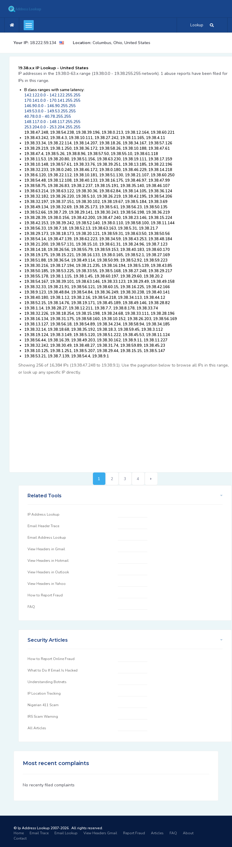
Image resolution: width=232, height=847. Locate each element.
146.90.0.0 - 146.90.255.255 (50, 106)
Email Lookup (66, 833)
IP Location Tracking (44, 693)
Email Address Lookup (47, 537)
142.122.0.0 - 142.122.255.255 (52, 95)
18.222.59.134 (43, 43)
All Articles (37, 728)
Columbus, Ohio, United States (121, 43)
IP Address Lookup (43, 514)
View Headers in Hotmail (48, 560)
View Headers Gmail (100, 833)
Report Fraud (134, 833)
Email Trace (39, 833)
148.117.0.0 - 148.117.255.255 (52, 122)
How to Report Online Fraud (51, 658)
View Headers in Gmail (46, 549)
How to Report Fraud (45, 595)
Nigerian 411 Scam (43, 705)
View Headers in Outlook (48, 572)
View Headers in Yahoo (47, 583)
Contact (20, 838)
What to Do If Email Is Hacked (53, 670)
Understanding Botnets (47, 682)
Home (19, 833)
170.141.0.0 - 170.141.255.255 (52, 100)
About (188, 833)
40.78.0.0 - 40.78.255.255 (47, 116)
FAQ (31, 606)
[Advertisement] (125, 420)
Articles (157, 833)
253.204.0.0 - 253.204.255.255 (52, 127)
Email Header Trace (43, 526)
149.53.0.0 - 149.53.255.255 (50, 111)
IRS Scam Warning (43, 716)
